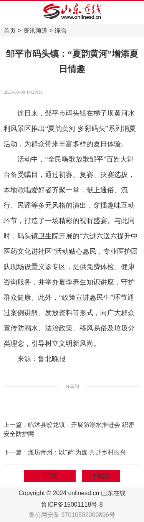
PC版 (50, 475)
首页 (9, 30)
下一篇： (15, 452)
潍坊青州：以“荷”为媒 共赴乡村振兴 (77, 452)
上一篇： (15, 424)
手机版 (101, 475)
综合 (61, 30)
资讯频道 (35, 30)
